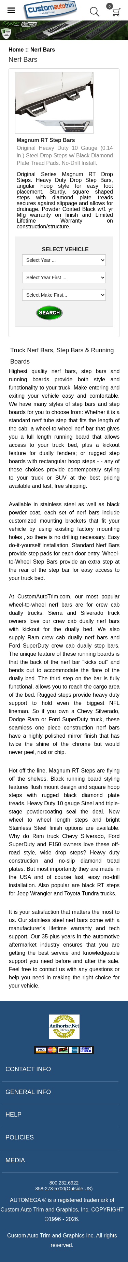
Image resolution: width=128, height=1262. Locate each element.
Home (16, 49)
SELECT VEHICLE (64, 249)
